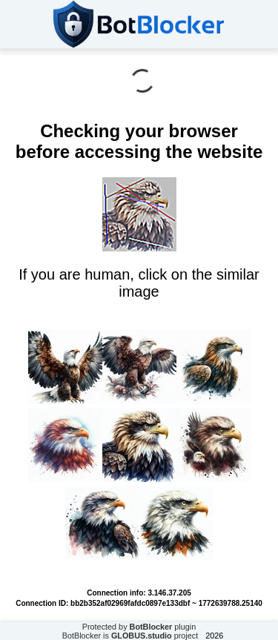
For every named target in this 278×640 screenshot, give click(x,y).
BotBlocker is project (130, 635)
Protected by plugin (139, 626)
